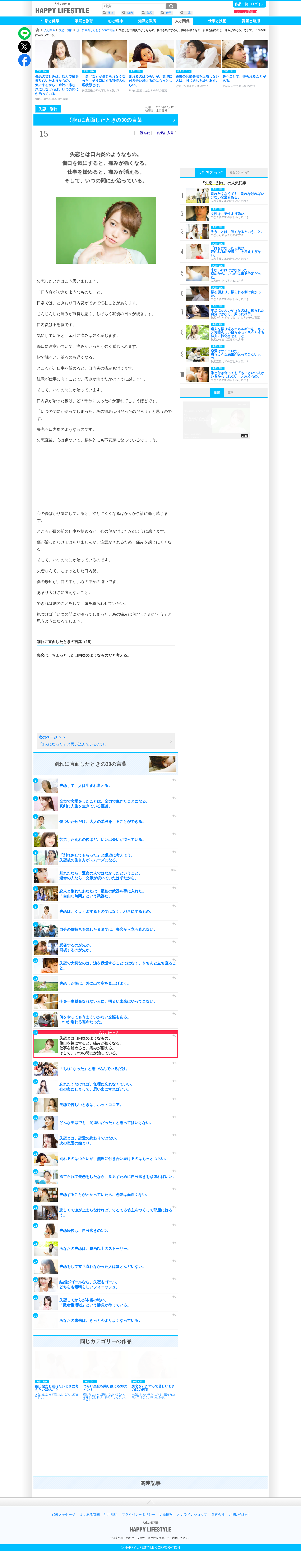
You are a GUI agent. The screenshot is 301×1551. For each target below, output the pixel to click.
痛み (110, 12)
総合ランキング (239, 172)
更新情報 (166, 1514)
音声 (230, 392)
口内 (130, 12)
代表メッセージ (63, 1514)
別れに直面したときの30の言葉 (96, 30)
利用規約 (110, 1514)
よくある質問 (90, 1514)
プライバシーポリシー (138, 1514)
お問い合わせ (239, 1514)
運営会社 (218, 1514)
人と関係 (49, 30)
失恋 (149, 12)
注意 (188, 12)
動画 (217, 392)
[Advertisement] (106, 477)
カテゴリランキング (211, 172)
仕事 (168, 12)
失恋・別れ (66, 30)
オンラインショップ (192, 1514)
